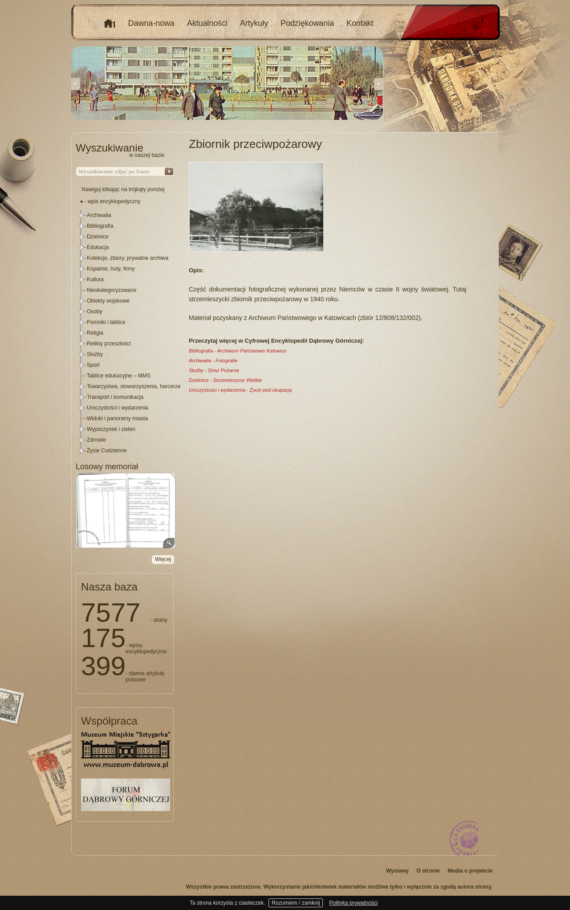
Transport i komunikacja (115, 397)
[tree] (125, 333)
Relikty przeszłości (109, 343)
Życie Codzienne (106, 450)
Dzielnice (98, 237)
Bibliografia (100, 226)
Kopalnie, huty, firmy (111, 269)
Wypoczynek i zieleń (111, 429)
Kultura (95, 279)
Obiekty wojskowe (108, 301)
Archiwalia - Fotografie (213, 360)
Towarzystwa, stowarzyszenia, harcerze (134, 386)
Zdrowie (96, 440)
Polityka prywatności (353, 903)
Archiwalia (99, 215)
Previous (75, 83)
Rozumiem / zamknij (296, 903)
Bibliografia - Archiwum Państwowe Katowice (237, 350)
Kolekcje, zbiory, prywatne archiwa (127, 258)
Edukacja (98, 247)
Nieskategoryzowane (111, 290)
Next (378, 83)
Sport (93, 365)
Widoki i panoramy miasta (117, 418)
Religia (95, 333)
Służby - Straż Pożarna (214, 370)
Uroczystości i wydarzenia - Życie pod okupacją (240, 390)
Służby (95, 354)
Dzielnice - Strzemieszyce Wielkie (225, 380)
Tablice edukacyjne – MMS (119, 376)
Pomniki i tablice (106, 322)
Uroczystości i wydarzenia (117, 408)
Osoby (94, 311)
